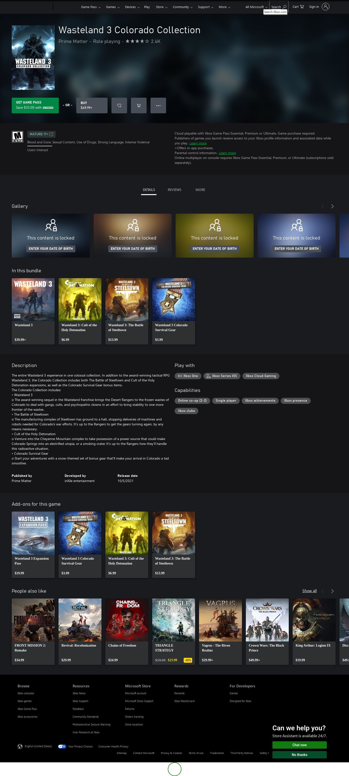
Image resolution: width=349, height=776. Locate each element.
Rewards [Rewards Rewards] (179, 693)
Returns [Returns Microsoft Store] (129, 708)
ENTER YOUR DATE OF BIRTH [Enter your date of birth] (51, 249)
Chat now (299, 745)
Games (111, 7)
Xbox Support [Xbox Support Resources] (80, 701)
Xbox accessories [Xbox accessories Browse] (28, 716)
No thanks (300, 755)
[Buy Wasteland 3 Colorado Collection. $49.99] (92, 105)
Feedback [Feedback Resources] (78, 708)
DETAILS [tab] (149, 189)
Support (203, 7)
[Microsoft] (34, 6)
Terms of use (196, 753)
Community (181, 7)
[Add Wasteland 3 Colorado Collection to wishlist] (119, 105)
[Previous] (323, 206)
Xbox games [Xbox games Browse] (25, 701)
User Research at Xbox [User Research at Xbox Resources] (86, 732)
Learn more (198, 143)
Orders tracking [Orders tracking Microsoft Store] (134, 716)
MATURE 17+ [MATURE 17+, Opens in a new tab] (41, 134)
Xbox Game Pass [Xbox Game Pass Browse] (27, 708)
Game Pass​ (89, 7)
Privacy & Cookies (171, 753)
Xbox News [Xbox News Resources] (79, 693)
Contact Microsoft (143, 753)
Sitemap (122, 753)
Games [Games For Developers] (234, 693)
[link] (33, 311)
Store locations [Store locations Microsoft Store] (134, 724)
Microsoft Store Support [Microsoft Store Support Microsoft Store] (139, 701)
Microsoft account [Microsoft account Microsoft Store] (135, 693)
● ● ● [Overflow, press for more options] (158, 105)
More (223, 7)
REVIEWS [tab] (174, 189)
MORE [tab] (200, 189)
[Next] (332, 206)
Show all (309, 590)
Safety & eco (267, 753)
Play (147, 7)
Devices (130, 7)
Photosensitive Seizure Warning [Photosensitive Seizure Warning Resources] (91, 724)
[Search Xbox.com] (279, 6)
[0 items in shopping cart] (298, 6)
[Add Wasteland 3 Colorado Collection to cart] (139, 105)
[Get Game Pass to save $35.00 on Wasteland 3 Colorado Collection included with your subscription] (35, 105)
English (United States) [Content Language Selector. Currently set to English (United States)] (38, 746)
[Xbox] (66, 6)
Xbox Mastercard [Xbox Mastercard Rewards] (184, 701)
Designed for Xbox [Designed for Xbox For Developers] (240, 701)
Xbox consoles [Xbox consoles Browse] (26, 693)
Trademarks (217, 753)
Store (160, 7)
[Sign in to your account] (318, 6)
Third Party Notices (241, 753)
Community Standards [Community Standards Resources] (86, 716)
